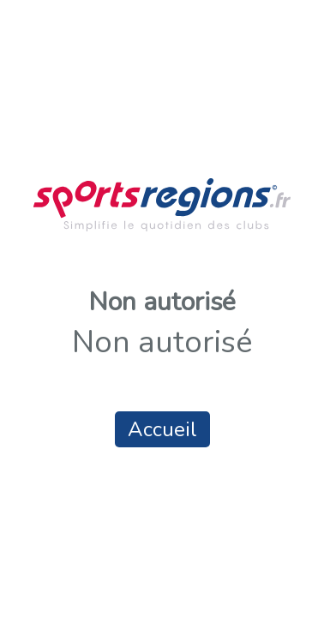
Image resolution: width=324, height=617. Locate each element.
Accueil (162, 429)
